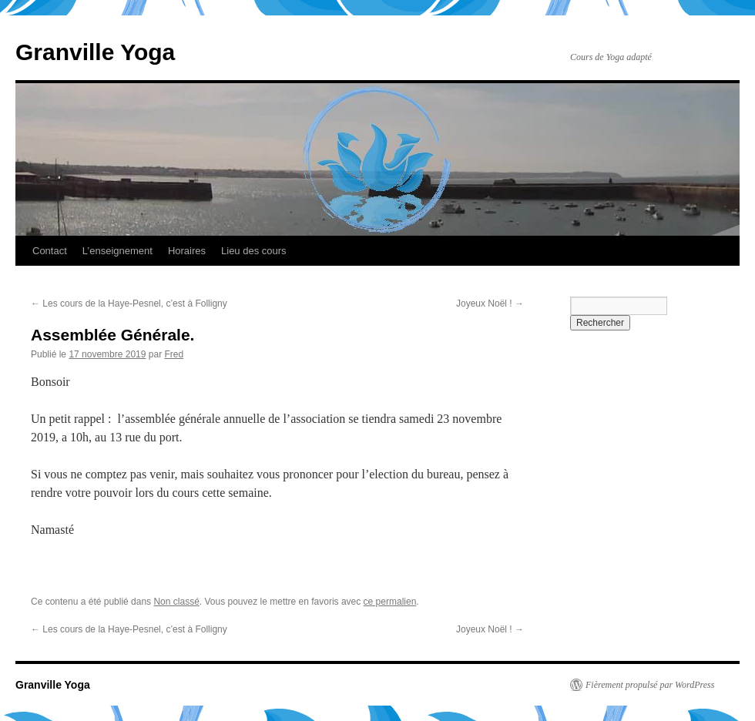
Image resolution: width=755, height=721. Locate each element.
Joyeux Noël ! (490, 303)
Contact (49, 251)
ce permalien (390, 601)
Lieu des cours (254, 251)
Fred (173, 354)
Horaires (187, 251)
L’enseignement (117, 251)
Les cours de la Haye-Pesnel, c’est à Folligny (129, 303)
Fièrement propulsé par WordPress (650, 684)
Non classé (176, 601)
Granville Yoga (95, 52)
